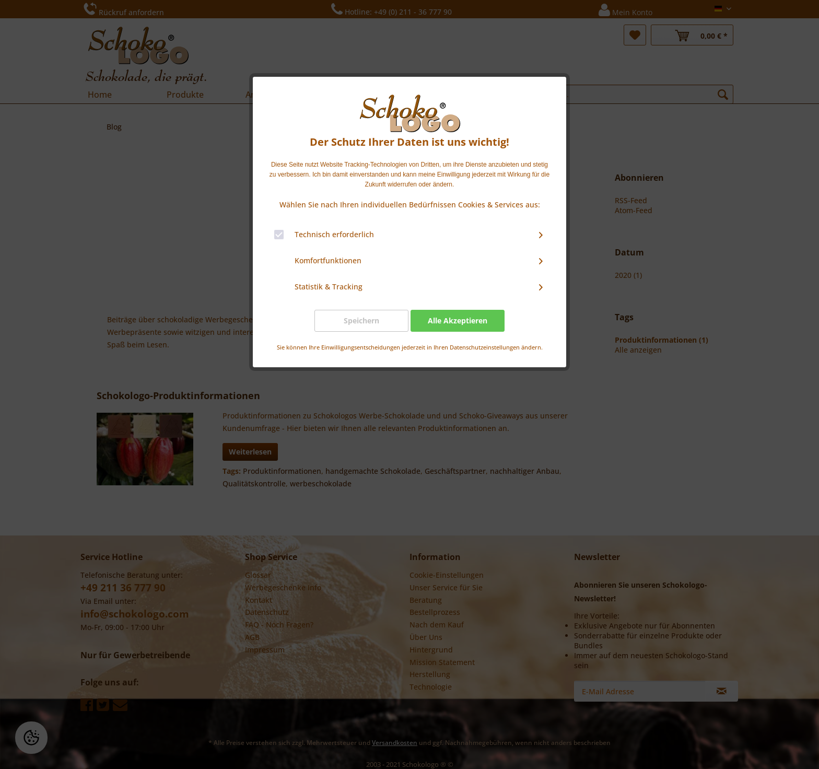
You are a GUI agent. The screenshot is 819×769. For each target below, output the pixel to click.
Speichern (361, 320)
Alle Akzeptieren (457, 320)
